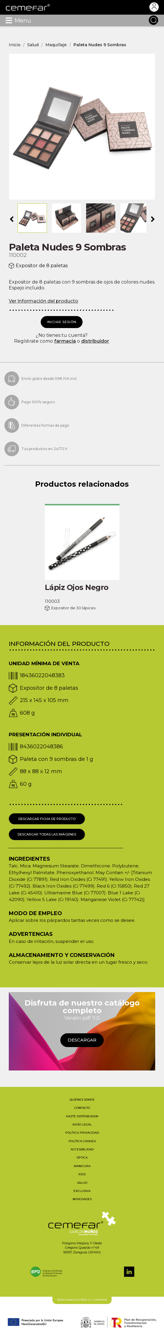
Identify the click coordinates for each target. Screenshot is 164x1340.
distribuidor (95, 341)
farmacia (65, 341)
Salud (82, 1183)
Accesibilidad (82, 1149)
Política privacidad (82, 1133)
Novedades (82, 1199)
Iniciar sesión (61, 322)
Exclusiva (82, 1191)
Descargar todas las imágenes (47, 834)
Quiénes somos (82, 1099)
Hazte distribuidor (82, 1116)
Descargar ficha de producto (47, 819)
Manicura (82, 1166)
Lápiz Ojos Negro (77, 587)
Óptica (82, 1157)
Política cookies (82, 1141)
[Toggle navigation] (9, 20)
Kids (82, 1174)
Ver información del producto (43, 301)
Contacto (82, 1108)
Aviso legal (82, 1124)
